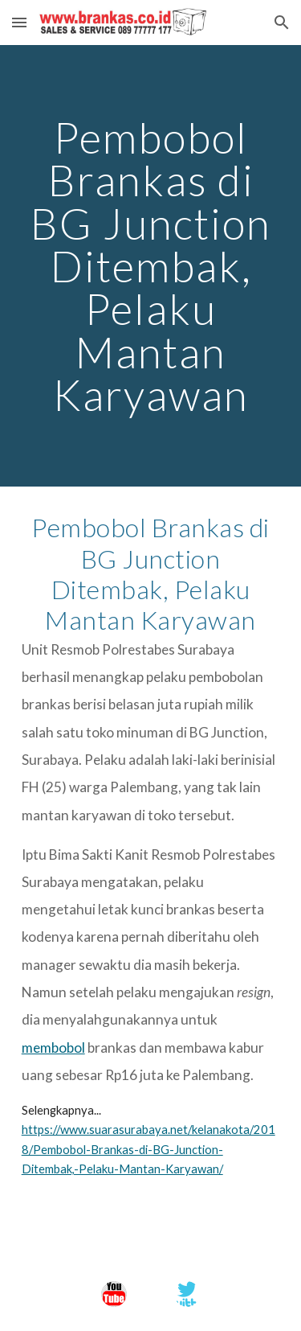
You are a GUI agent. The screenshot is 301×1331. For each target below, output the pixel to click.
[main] (151, 265)
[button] (19, 22)
